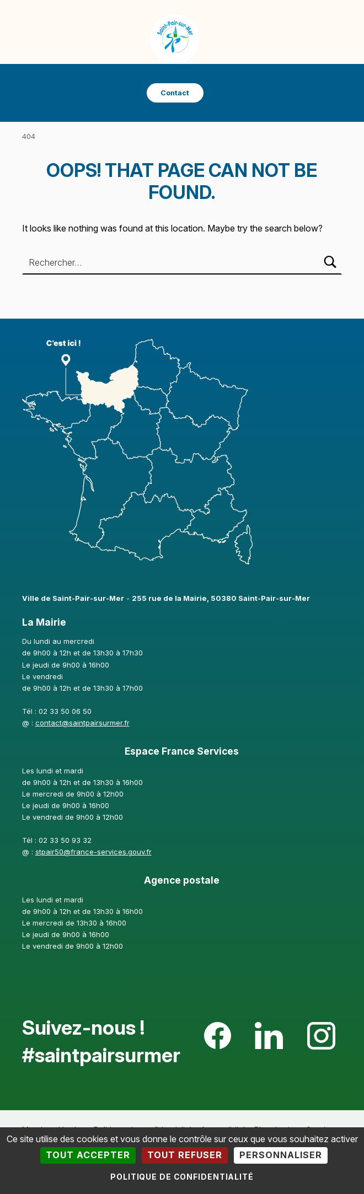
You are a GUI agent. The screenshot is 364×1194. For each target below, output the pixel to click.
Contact (174, 93)
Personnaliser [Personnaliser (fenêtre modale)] (280, 1154)
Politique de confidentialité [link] (182, 1176)
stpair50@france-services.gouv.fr (93, 851)
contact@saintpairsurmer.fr (82, 722)
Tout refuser (184, 1154)
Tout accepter (88, 1154)
